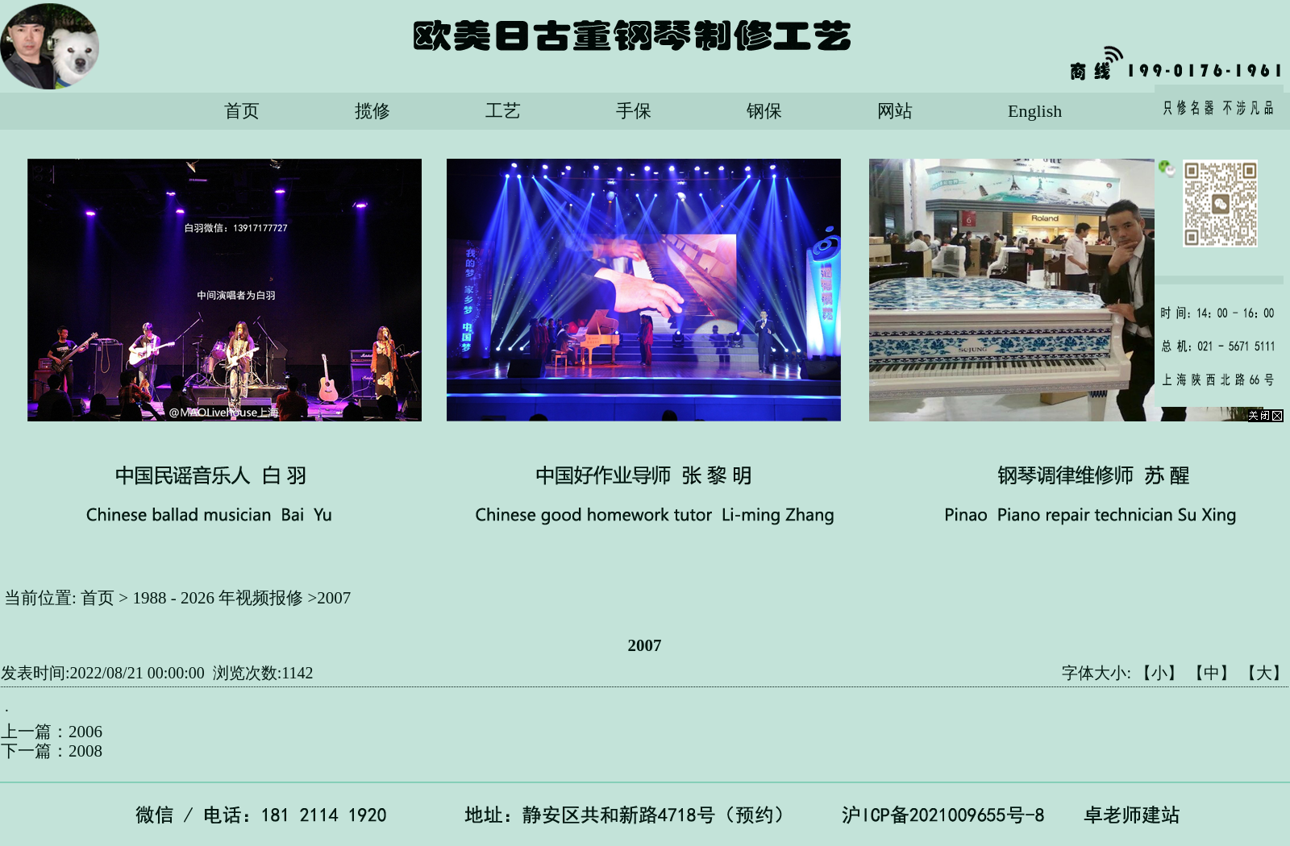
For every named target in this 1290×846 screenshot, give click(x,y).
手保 (633, 111)
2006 (85, 731)
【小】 (1159, 673)
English (1035, 111)
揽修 (372, 111)
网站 (895, 111)
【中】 (1212, 673)
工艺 (503, 111)
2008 (85, 751)
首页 (242, 111)
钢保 (764, 111)
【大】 (1264, 673)
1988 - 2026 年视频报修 (217, 598)
